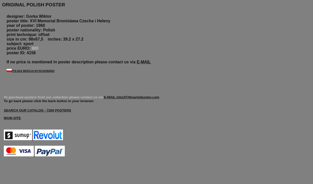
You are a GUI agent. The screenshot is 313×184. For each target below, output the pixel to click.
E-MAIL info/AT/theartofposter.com (131, 97)
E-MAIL (144, 62)
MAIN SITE (12, 118)
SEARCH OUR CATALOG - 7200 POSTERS (37, 110)
